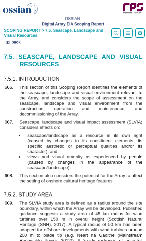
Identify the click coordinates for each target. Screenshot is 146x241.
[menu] (140, 33)
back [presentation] (13, 42)
